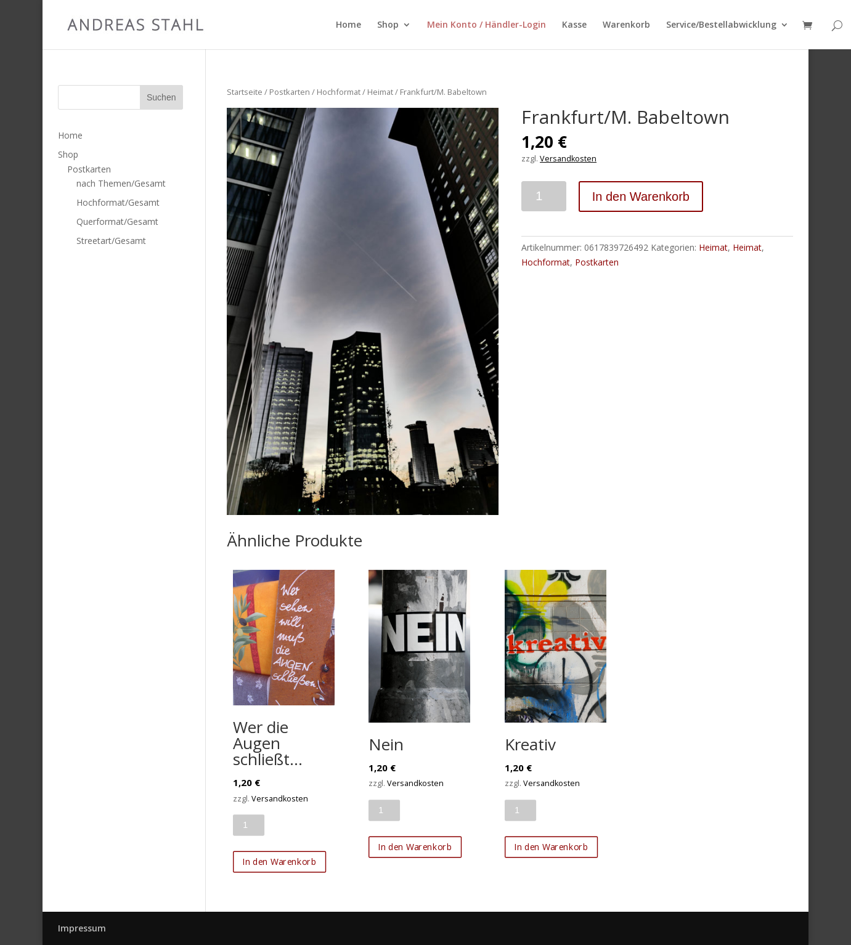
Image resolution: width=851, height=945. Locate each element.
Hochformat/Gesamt (118, 202)
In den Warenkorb (641, 196)
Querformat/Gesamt (117, 221)
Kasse (574, 25)
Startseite (245, 91)
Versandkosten (568, 158)
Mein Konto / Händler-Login (486, 25)
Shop (388, 25)
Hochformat (338, 91)
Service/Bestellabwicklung (721, 25)
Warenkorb (626, 25)
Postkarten (289, 91)
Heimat (380, 91)
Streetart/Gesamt (111, 240)
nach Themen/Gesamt (121, 183)
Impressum (82, 928)
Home (348, 25)
